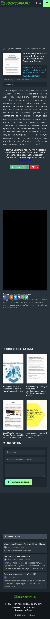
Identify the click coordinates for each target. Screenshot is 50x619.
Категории (15, 607)
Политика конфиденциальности (28, 604)
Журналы (14, 80)
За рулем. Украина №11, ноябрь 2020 (20, 574)
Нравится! (20, 167)
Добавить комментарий (18, 482)
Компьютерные (25, 80)
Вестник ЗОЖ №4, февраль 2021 (18, 556)
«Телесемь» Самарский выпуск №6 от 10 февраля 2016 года (25, 544)
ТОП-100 (7, 604)
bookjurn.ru (25, 160)
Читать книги (29, 607)
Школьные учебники (23, 610)
